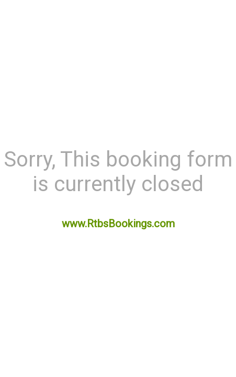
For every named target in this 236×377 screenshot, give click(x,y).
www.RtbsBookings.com (118, 223)
